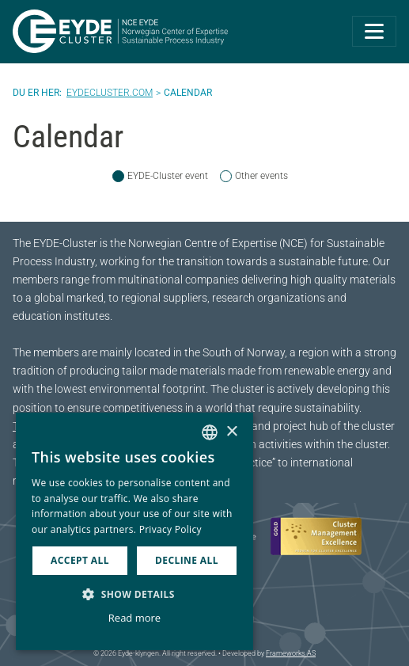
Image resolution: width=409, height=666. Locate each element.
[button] (134, 594)
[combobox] (210, 432)
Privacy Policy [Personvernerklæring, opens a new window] (170, 529)
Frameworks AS (291, 653)
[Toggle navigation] (374, 31)
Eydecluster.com (109, 92)
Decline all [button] (186, 560)
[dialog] (134, 531)
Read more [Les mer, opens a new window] (134, 618)
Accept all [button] (80, 560)
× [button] (231, 432)
